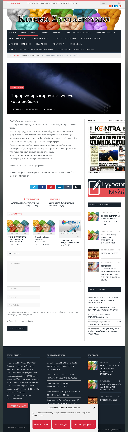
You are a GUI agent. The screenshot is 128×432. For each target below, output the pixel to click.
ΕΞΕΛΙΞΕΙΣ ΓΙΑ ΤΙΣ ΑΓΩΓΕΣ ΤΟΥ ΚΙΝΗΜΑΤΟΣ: (104, 322)
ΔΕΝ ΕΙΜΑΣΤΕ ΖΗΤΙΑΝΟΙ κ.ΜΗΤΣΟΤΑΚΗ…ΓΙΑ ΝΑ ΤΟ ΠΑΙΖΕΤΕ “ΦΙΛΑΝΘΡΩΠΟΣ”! (103, 300)
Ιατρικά (56, 32)
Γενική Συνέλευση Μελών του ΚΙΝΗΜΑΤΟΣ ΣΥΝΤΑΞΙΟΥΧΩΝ (42, 240)
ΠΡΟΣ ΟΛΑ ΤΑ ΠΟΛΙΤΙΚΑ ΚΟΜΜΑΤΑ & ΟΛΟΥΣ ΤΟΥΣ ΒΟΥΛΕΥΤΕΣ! (103, 308)
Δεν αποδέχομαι (61, 424)
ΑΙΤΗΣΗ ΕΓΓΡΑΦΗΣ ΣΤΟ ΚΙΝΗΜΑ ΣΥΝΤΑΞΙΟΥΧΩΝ (31, 49)
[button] (94, 407)
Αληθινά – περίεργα (90, 38)
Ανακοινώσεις (28, 32)
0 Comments (49, 109)
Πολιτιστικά (58, 44)
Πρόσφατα (93, 204)
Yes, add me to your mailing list (20, 321)
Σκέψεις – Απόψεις (39, 38)
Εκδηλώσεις (42, 44)
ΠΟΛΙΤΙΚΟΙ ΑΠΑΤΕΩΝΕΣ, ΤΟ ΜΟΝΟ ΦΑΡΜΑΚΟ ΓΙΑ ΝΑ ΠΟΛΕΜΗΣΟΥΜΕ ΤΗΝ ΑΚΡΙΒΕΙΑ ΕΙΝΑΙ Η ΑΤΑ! (110, 273)
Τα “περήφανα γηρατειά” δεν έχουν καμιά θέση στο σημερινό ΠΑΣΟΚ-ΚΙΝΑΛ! (103, 331)
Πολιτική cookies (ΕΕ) (113, 430)
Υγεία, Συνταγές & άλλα (65, 38)
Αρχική (12, 32)
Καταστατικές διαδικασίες (78, 32)
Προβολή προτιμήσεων (83, 424)
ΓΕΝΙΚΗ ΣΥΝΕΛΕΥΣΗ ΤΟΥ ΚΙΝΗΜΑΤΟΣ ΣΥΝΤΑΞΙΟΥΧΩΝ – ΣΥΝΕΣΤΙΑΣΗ (54, 3)
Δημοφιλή (104, 204)
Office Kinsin (18, 109)
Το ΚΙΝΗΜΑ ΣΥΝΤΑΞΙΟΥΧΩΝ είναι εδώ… (99, 315)
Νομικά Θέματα (17, 38)
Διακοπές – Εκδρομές (20, 44)
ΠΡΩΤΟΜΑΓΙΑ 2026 (109, 253)
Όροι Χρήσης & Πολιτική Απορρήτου (76, 49)
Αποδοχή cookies (42, 424)
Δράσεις (44, 32)
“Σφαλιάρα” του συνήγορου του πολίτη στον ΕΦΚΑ (70, 242)
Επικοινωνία (75, 44)
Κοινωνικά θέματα (105, 32)
